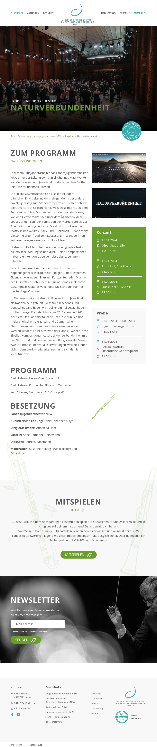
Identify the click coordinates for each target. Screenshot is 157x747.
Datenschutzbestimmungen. (36, 631)
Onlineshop (97, 708)
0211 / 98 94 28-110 (24, 702)
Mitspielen (140, 13)
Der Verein (49, 13)
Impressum (16, 744)
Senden (25, 639)
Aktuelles (33, 13)
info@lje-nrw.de (22, 708)
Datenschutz (35, 744)
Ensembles (17, 13)
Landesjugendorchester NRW (47, 136)
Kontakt (96, 713)
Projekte (69, 136)
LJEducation (108, 13)
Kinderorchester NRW (56, 706)
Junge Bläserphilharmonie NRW (61, 693)
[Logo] (77, 13)
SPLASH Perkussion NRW (57, 716)
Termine (125, 13)
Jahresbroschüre (53, 721)
